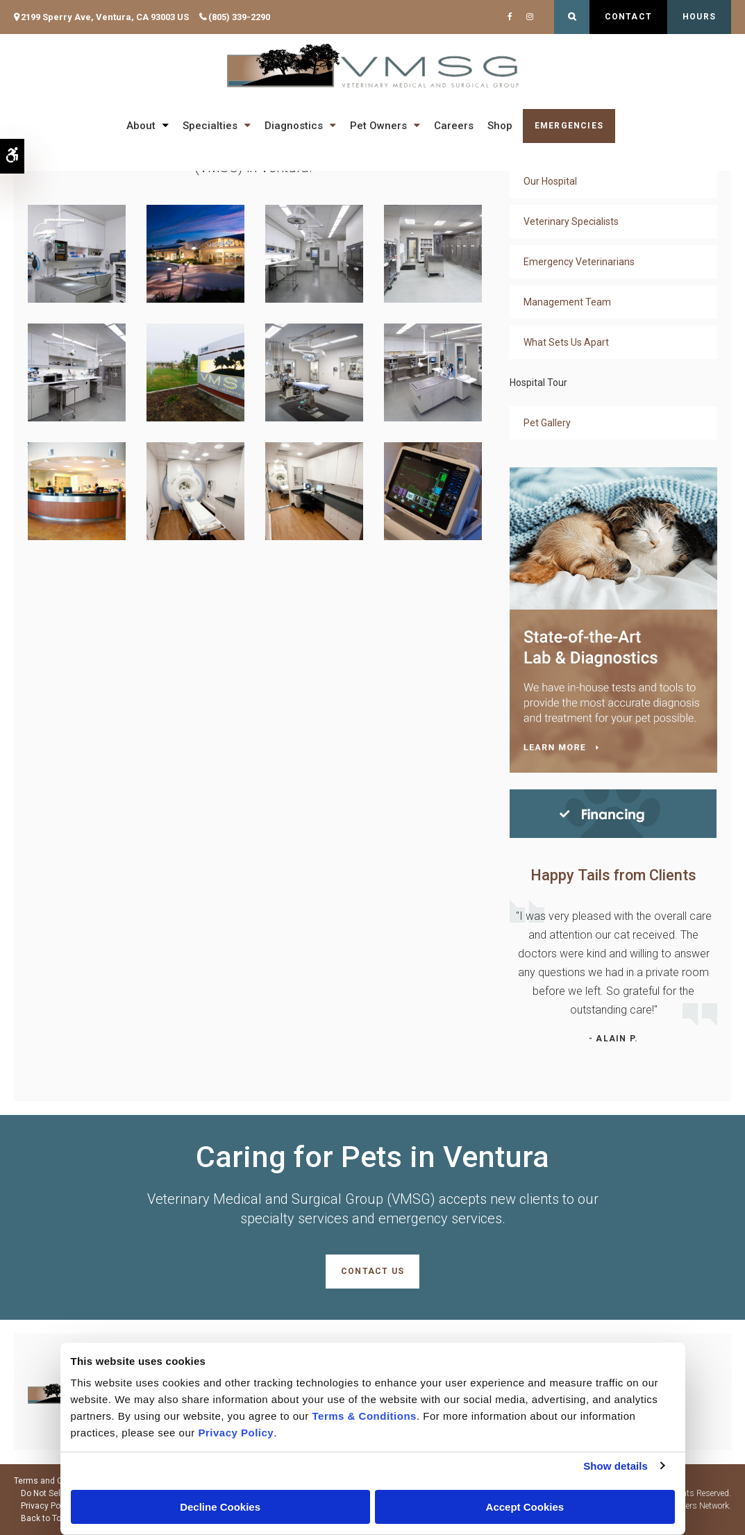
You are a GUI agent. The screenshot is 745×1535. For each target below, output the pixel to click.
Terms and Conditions (56, 1481)
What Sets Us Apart (566, 342)
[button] (77, 253)
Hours (699, 17)
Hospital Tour (538, 382)
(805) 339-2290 (239, 17)
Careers (454, 125)
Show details (615, 1466)
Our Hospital (550, 181)
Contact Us (372, 1271)
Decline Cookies (220, 1507)
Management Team (567, 302)
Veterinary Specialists (571, 221)
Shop (499, 125)
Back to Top (43, 1518)
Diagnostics (294, 125)
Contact (628, 17)
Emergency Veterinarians (579, 261)
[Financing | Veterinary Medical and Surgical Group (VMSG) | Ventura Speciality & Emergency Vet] (613, 812)
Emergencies (569, 126)
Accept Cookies (525, 1507)
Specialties (210, 125)
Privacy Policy (47, 1506)
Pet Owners (378, 125)
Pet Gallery (547, 422)
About (141, 125)
